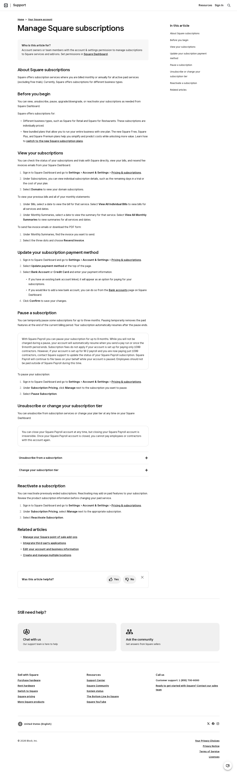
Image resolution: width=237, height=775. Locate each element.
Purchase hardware (29, 680)
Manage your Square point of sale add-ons (50, 537)
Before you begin (179, 40)
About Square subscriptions (184, 33)
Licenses (214, 757)
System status (95, 691)
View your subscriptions (182, 46)
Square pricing (26, 696)
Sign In (219, 5)
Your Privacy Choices (207, 740)
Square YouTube (96, 701)
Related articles (178, 89)
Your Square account (40, 19)
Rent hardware (26, 685)
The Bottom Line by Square (103, 696)
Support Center (96, 680)
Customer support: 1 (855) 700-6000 (177, 680)
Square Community (98, 685)
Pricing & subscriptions (126, 172)
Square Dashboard (96, 54)
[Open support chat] (228, 766)
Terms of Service (209, 751)
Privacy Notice (211, 746)
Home (21, 19)
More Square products (31, 701)
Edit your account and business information (51, 549)
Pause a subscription (181, 65)
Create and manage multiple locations (47, 555)
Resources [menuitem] (205, 5)
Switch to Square (28, 691)
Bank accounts (118, 290)
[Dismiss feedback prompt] (142, 577)
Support (19, 5)
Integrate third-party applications (44, 543)
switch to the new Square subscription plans (54, 141)
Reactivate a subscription (183, 83)
